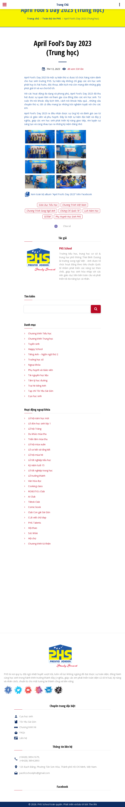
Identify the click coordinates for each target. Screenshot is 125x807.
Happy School (35, 349)
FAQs (22, 732)
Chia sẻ (67, 226)
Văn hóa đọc (34, 480)
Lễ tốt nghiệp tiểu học (39, 460)
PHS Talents (34, 522)
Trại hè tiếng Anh (37, 385)
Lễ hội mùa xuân (37, 444)
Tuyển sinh (34, 343)
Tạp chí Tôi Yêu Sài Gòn (40, 390)
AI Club (31, 496)
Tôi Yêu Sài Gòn (27, 721)
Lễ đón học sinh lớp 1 (39, 423)
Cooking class (35, 486)
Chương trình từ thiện (39, 543)
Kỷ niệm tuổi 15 (36, 465)
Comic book (34, 507)
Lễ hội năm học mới (38, 418)
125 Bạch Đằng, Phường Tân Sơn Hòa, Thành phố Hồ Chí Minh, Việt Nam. (58, 766)
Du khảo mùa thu (37, 433)
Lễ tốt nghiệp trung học (40, 470)
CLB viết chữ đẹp (37, 517)
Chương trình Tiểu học (39, 333)
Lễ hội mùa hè (35, 454)
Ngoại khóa (34, 364)
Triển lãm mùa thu (38, 439)
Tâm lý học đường (37, 380)
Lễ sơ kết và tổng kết (39, 449)
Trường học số (35, 359)
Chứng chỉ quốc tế (69, 210)
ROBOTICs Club (36, 491)
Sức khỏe (33, 533)
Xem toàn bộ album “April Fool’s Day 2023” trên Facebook (61, 194)
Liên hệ (23, 738)
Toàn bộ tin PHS (51, 18)
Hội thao (32, 527)
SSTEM (47, 216)
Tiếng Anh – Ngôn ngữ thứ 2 (43, 354)
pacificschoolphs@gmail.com (34, 773)
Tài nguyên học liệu (38, 375)
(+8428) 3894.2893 (29, 760)
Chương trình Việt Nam (74, 204)
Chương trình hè (27, 727)
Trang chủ (33, 18)
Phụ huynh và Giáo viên (40, 370)
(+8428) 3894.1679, (29, 757)
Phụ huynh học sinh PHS (68, 216)
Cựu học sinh (35, 396)
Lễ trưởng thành (36, 475)
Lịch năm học (91, 210)
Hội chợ (32, 538)
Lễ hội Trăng (34, 428)
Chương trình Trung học (40, 338)
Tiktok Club (34, 501)
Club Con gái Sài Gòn (39, 512)
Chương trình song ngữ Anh (41, 210)
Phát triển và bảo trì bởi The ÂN (80, 804)
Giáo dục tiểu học (48, 204)
